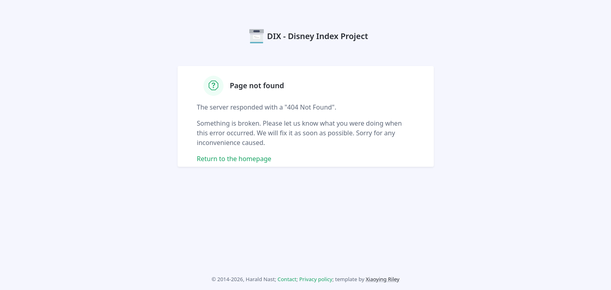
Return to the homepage (234, 158)
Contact (287, 279)
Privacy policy (315, 279)
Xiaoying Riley (383, 279)
